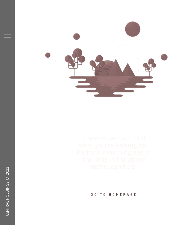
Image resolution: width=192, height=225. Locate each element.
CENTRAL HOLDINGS (7, 199)
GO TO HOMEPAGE (114, 194)
